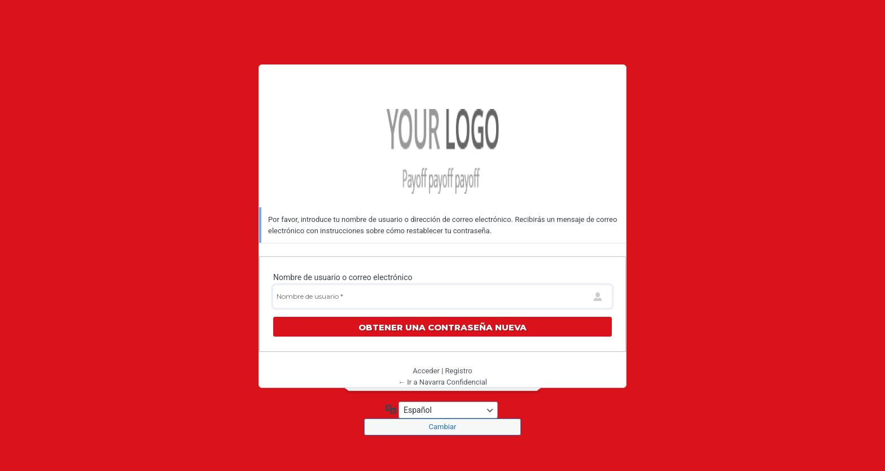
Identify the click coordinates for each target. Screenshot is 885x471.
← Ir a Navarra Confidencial (442, 382)
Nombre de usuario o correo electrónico (343, 277)
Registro (458, 371)
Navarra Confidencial (442, 151)
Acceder (426, 371)
